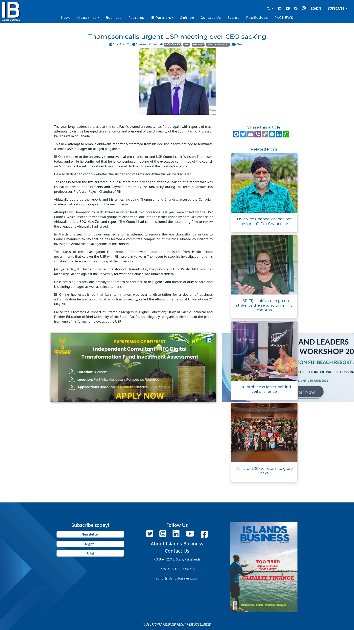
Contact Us (211, 18)
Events (233, 18)
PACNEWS (283, 18)
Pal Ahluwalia (172, 44)
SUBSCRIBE (336, 8)
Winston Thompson (218, 44)
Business (114, 18)
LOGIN (316, 8)
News (66, 18)
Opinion (187, 18)
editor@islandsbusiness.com (177, 578)
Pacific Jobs (257, 18)
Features (136, 18)
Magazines (87, 18)
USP (186, 44)
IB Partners (161, 18)
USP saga (198, 44)
